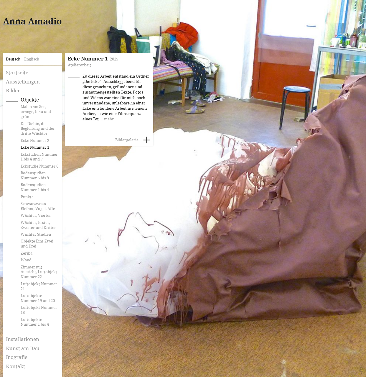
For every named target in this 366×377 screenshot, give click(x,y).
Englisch (31, 59)
